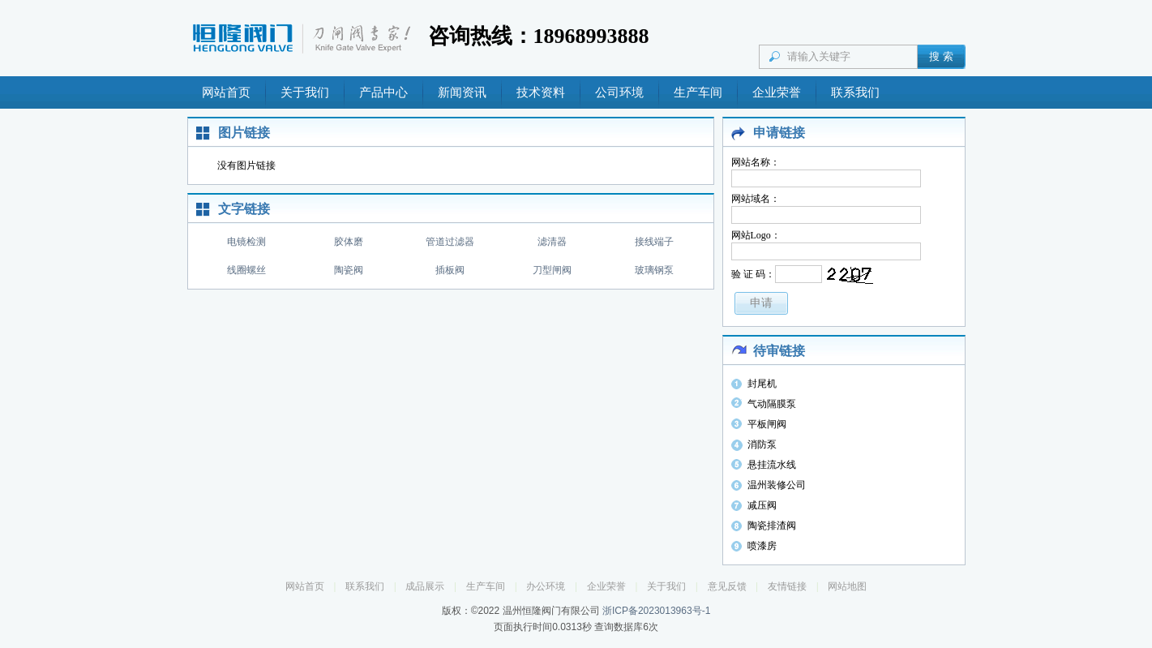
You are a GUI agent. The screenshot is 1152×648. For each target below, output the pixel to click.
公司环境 (619, 92)
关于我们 (305, 92)
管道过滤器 (450, 241)
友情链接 (787, 586)
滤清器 (552, 241)
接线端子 (654, 241)
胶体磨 (348, 241)
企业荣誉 (776, 92)
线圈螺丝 (246, 270)
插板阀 (450, 270)
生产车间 (698, 92)
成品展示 (424, 586)
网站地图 (847, 586)
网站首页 (226, 92)
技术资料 (540, 92)
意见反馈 (727, 586)
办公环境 (545, 586)
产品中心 (383, 92)
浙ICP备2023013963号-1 (656, 610)
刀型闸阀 (552, 270)
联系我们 (855, 92)
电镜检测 (246, 241)
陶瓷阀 (348, 270)
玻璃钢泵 (654, 270)
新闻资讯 (462, 92)
